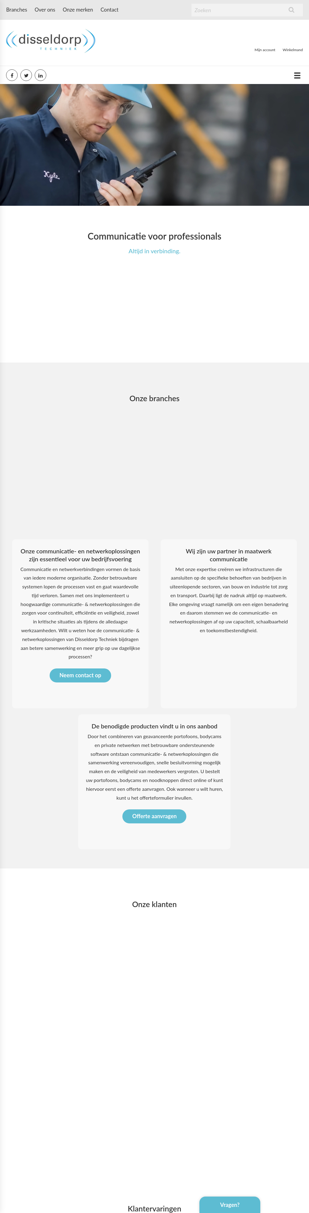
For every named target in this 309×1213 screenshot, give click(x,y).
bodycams (130, 900)
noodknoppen (164, 900)
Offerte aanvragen (154, 935)
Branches (16, 9)
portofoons (106, 900)
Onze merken (78, 9)
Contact (109, 9)
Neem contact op (80, 794)
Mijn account (265, 49)
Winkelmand (293, 49)
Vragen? (230, 1204)
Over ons (45, 9)
